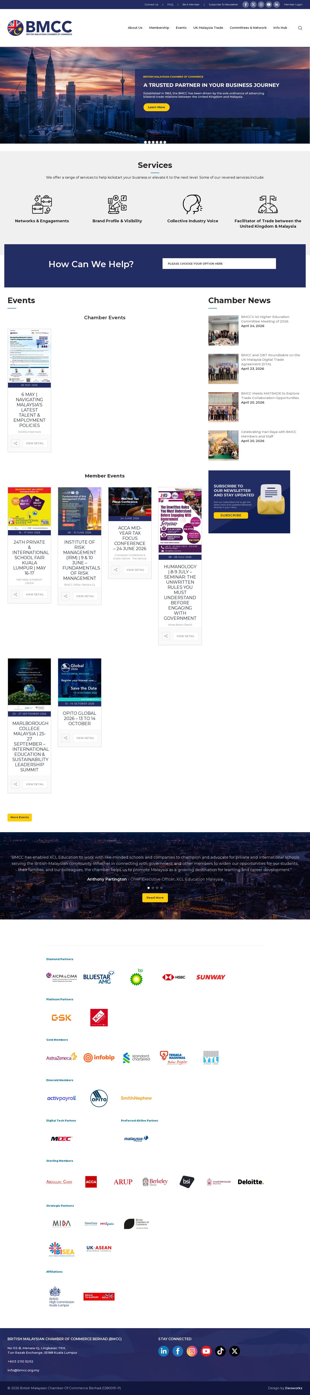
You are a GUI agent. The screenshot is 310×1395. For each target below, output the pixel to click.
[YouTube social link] (269, 4)
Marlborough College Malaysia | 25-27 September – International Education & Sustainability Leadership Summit (30, 746)
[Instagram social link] (261, 4)
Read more (155, 897)
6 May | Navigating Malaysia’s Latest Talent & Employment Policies (29, 410)
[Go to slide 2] (153, 888)
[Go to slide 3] (157, 888)
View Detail (35, 443)
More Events (20, 817)
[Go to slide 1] (148, 888)
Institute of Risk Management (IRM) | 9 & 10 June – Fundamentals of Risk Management (81, 560)
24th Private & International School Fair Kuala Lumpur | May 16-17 (30, 558)
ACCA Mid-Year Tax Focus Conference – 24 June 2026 (129, 538)
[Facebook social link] (245, 4)
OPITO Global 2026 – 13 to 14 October (79, 718)
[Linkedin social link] (276, 4)
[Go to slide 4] (161, 888)
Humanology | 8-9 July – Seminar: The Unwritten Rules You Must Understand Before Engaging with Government (180, 592)
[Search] (300, 28)
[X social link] (253, 4)
